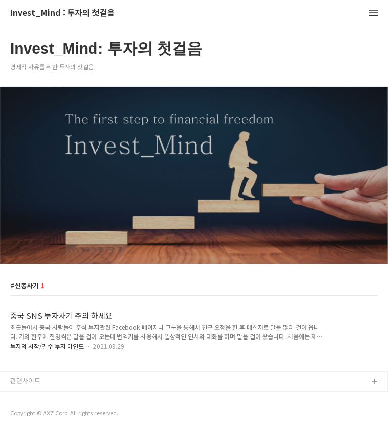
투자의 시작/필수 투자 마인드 (47, 346)
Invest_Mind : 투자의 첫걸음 (62, 13)
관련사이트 (25, 380)
